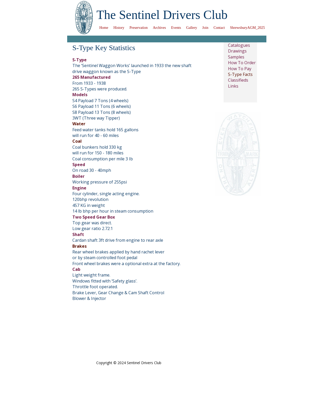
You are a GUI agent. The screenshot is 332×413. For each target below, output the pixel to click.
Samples (236, 57)
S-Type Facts (240, 74)
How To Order (242, 62)
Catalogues (239, 45)
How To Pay (239, 68)
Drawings (237, 51)
